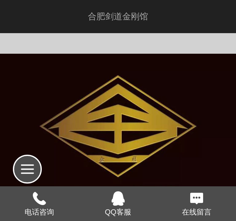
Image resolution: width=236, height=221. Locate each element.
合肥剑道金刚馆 (118, 16)
